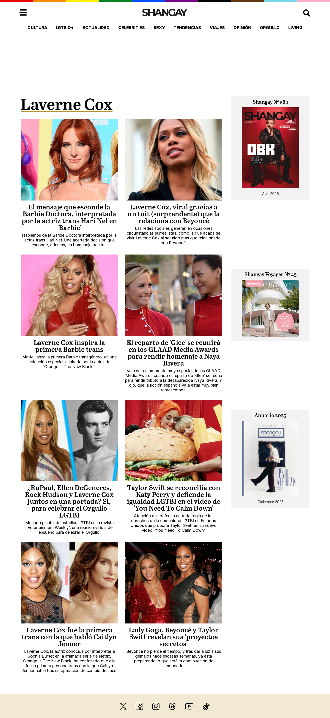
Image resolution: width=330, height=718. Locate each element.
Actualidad (96, 27)
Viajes (217, 27)
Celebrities (131, 27)
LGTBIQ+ (65, 27)
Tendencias (187, 27)
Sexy (159, 27)
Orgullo (270, 27)
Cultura (37, 27)
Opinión (242, 27)
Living (295, 27)
